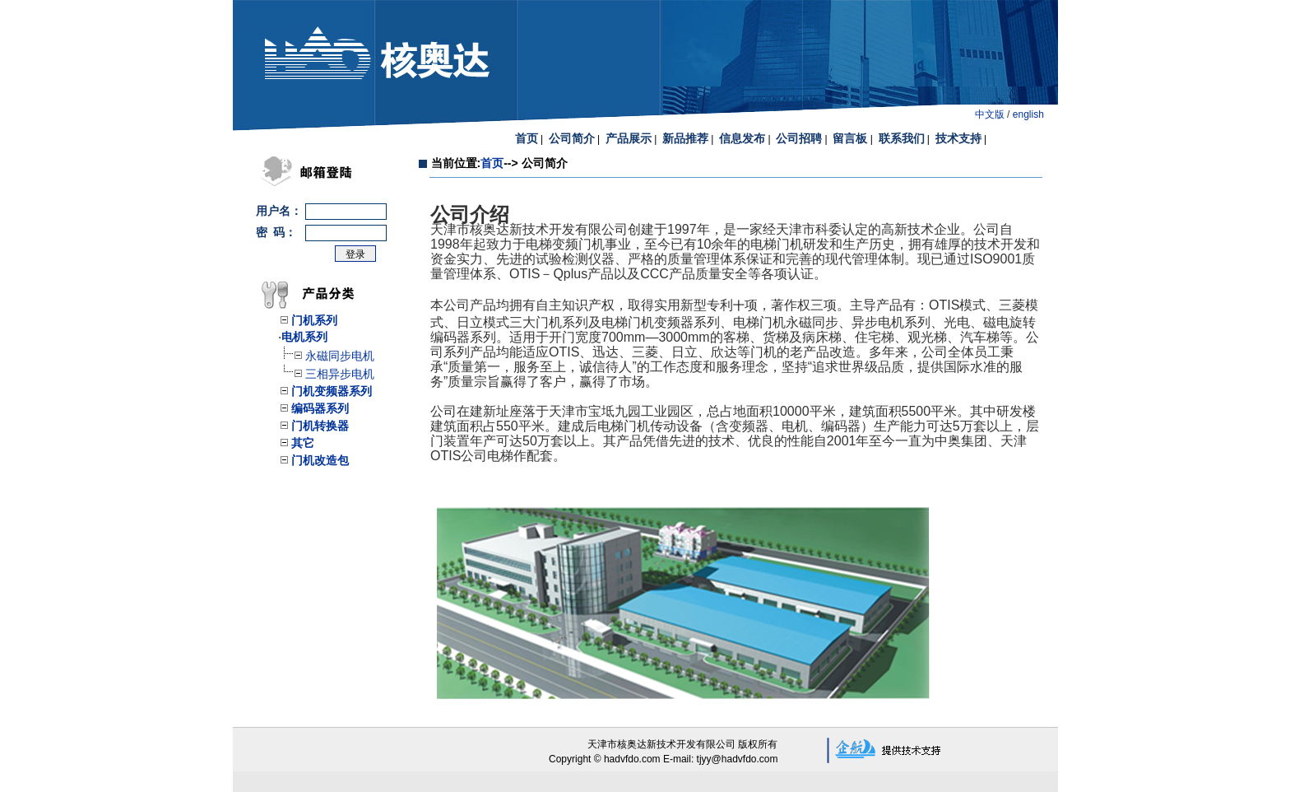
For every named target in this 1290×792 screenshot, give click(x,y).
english (1028, 114)
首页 (491, 163)
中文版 (990, 114)
